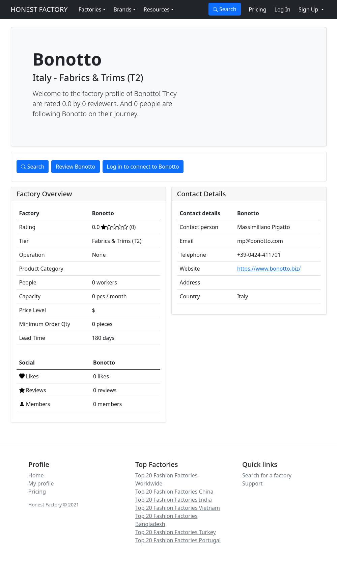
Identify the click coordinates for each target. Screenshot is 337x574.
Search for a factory (266, 475)
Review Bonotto (75, 166)
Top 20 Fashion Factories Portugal (178, 540)
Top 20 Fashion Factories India (173, 499)
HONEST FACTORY (39, 9)
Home (36, 475)
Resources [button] (157, 9)
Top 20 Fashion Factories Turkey (175, 532)
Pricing (257, 9)
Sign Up (309, 9)
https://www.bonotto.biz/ (269, 268)
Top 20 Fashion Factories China (174, 491)
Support (252, 483)
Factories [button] (90, 9)
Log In (282, 9)
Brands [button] (123, 9)
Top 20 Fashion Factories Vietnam (177, 507)
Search (224, 9)
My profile (41, 483)
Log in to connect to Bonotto (143, 166)
